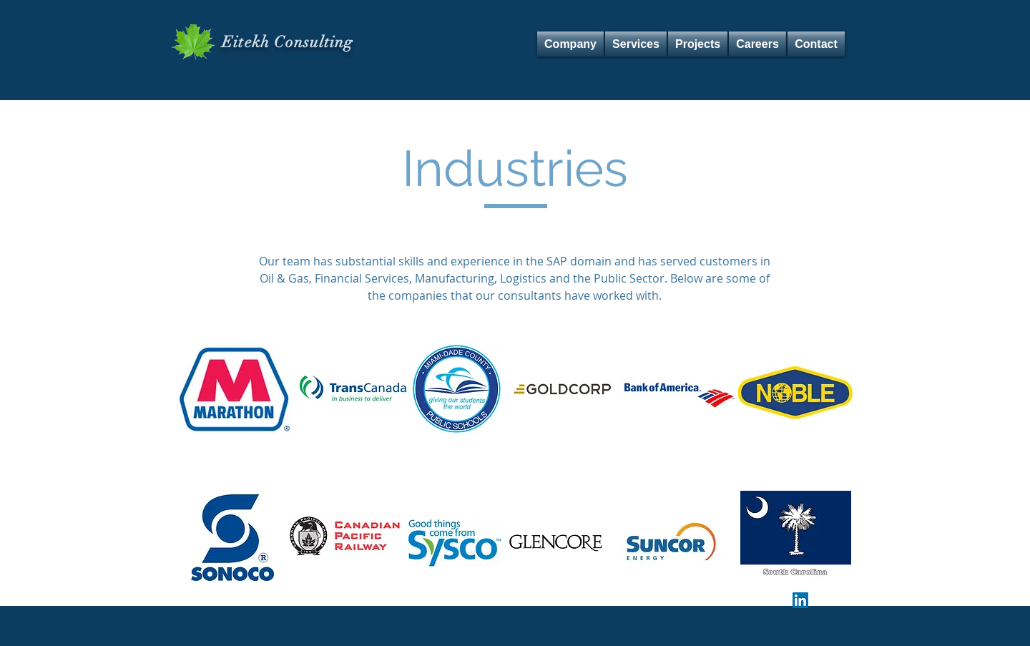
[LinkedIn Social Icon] (800, 600)
